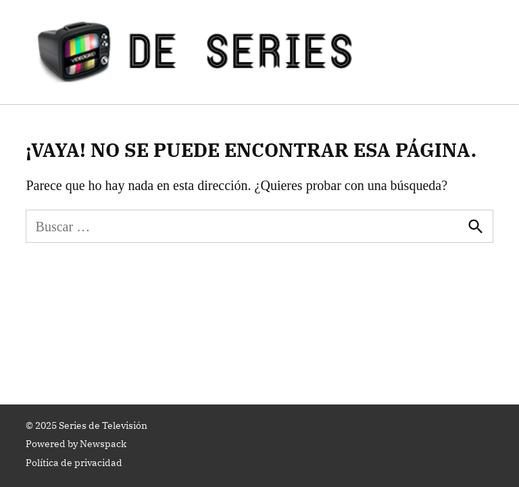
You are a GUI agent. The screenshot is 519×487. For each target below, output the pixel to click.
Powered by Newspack (76, 444)
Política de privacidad (74, 463)
